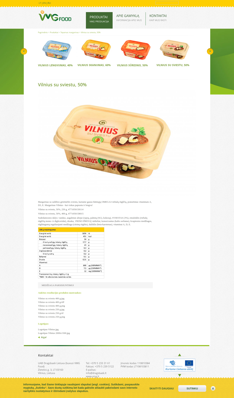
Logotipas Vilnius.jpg (48, 329)
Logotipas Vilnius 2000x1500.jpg (54, 333)
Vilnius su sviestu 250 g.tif (50, 313)
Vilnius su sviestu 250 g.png (51, 317)
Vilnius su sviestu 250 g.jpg (51, 309)
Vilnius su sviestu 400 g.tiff (51, 302)
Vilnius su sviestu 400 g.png (51, 306)
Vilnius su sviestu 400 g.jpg (51, 298)
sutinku (192, 388)
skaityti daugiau (161, 388)
